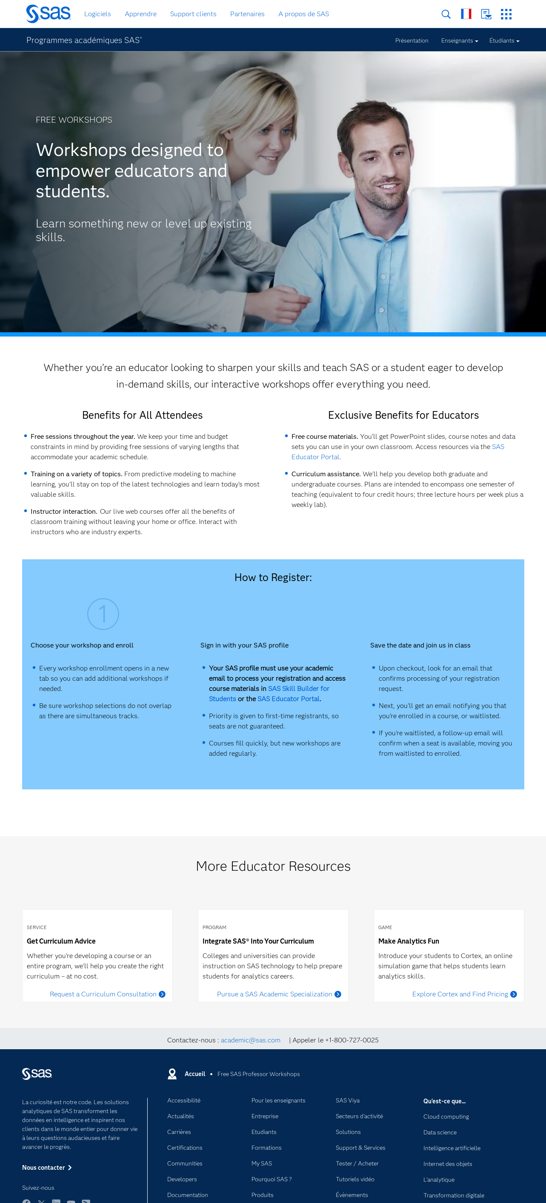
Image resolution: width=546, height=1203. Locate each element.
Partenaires (247, 14)
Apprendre (141, 14)
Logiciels (97, 14)
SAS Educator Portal (288, 699)
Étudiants (502, 40)
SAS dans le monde (466, 14)
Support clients (193, 14)
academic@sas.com (250, 1040)
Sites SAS (506, 14)
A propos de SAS (303, 14)
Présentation (412, 40)
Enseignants (457, 40)
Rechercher (446, 14)
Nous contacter (486, 14)
